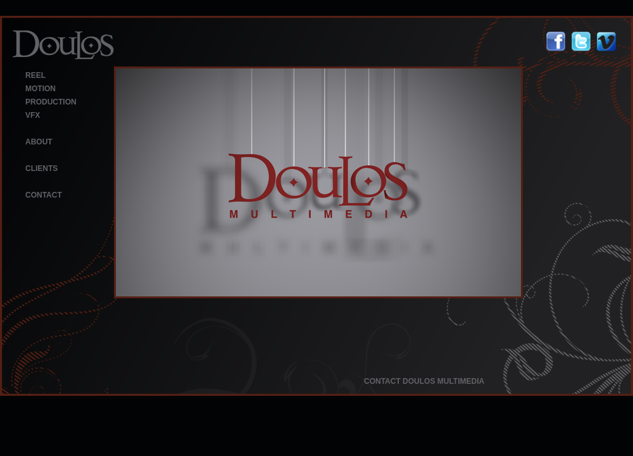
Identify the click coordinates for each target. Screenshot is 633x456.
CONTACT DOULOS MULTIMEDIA (424, 381)
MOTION (40, 88)
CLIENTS (41, 168)
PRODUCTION (51, 102)
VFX (32, 115)
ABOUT (39, 141)
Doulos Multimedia (63, 45)
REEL (35, 75)
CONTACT (43, 195)
